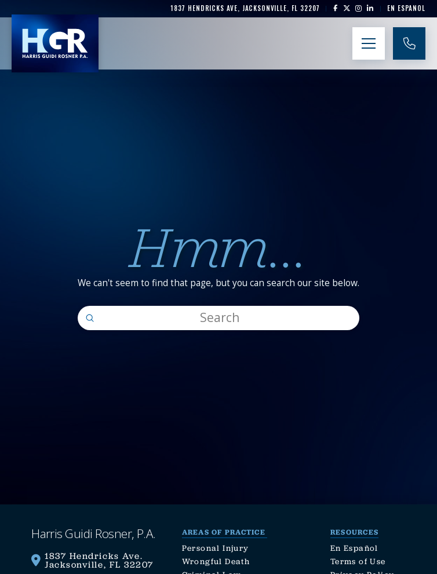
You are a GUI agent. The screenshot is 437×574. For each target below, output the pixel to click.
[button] (368, 43)
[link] (245, 8)
